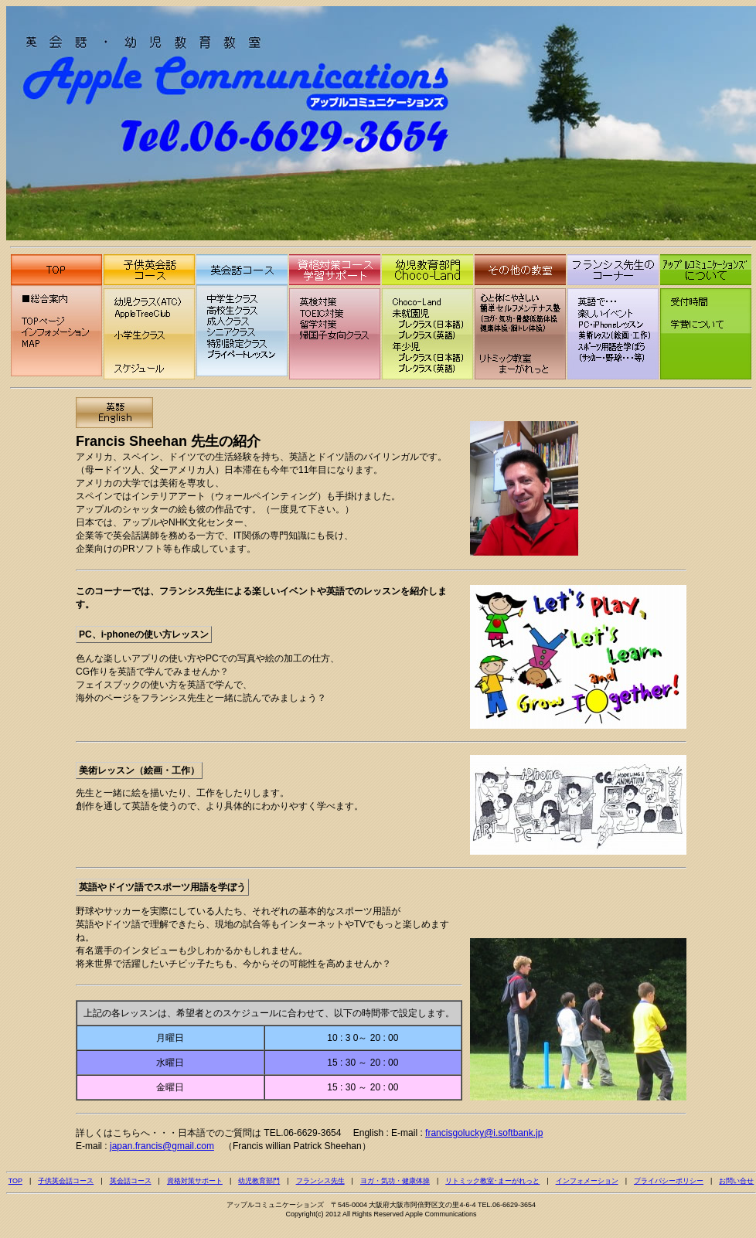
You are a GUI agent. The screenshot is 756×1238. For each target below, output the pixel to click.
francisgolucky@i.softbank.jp (484, 1132)
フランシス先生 (320, 1181)
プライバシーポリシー (668, 1181)
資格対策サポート (195, 1181)
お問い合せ (736, 1181)
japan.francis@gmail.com (162, 1146)
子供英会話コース (66, 1181)
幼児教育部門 (259, 1181)
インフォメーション (587, 1181)
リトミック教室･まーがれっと (492, 1181)
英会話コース (131, 1181)
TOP (15, 1181)
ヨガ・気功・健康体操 (395, 1181)
